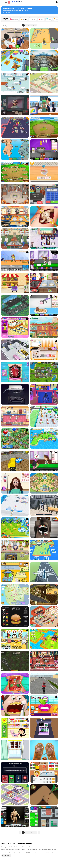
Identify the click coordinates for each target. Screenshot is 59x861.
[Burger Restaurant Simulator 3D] (44, 194)
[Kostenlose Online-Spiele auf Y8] (7, 2)
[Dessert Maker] (44, 172)
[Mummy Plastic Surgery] (15, 483)
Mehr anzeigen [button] (5, 855)
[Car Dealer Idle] (15, 350)
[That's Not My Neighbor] (15, 105)
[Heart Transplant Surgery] (15, 372)
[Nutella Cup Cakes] (44, 705)
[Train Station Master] (44, 60)
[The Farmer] (15, 438)
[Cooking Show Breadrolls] (15, 572)
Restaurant (17, 853)
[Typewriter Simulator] (15, 394)
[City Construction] (15, 461)
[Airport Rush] (15, 305)
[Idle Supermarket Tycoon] (44, 616)
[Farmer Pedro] (44, 639)
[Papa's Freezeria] (44, 261)
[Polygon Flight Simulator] (44, 572)
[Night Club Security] (44, 394)
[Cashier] (44, 728)
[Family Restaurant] (15, 327)
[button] (6, 12)
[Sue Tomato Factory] (15, 527)
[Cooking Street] (44, 283)
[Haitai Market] (15, 728)
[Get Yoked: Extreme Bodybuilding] (15, 816)
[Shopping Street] (15, 261)
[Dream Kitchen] (15, 216)
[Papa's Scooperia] (44, 305)
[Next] (55, 18)
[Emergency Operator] (15, 772)
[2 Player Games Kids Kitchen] (15, 416)
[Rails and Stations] (44, 550)
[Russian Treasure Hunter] (15, 661)
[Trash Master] (44, 38)
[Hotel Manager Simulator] (44, 327)
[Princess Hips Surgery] (44, 216)
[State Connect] (15, 594)
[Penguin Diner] (15, 83)
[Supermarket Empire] (15, 60)
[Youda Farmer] (44, 594)
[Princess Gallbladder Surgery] (15, 683)
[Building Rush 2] (44, 372)
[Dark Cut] (44, 794)
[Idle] (48, 19)
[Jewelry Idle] (15, 505)
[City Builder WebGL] (44, 816)
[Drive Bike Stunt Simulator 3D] (44, 683)
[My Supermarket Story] (15, 283)
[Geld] (41, 19)
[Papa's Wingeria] (44, 149)
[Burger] (24, 19)
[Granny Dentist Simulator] (44, 527)
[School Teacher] (15, 38)
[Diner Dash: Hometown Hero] (44, 238)
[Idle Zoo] (44, 483)
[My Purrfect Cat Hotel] (44, 83)
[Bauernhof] (14, 19)
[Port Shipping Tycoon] (15, 149)
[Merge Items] (15, 794)
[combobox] (4, 25)
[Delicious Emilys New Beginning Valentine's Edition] (44, 661)
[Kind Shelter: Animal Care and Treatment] (44, 750)
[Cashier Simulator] (44, 772)
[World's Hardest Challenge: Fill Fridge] (15, 750)
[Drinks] (15, 639)
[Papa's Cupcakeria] (44, 461)
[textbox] (4, 25)
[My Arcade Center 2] (15, 127)
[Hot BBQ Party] (15, 550)
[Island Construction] (44, 438)
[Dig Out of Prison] (44, 505)
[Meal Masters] (44, 350)
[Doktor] (33, 19)
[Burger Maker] (15, 616)
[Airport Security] (44, 105)
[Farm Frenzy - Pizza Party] (15, 172)
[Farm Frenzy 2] (44, 127)
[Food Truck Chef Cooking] (15, 238)
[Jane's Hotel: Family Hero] (15, 194)
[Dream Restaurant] (44, 416)
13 (35, 25)
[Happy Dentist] (15, 705)
